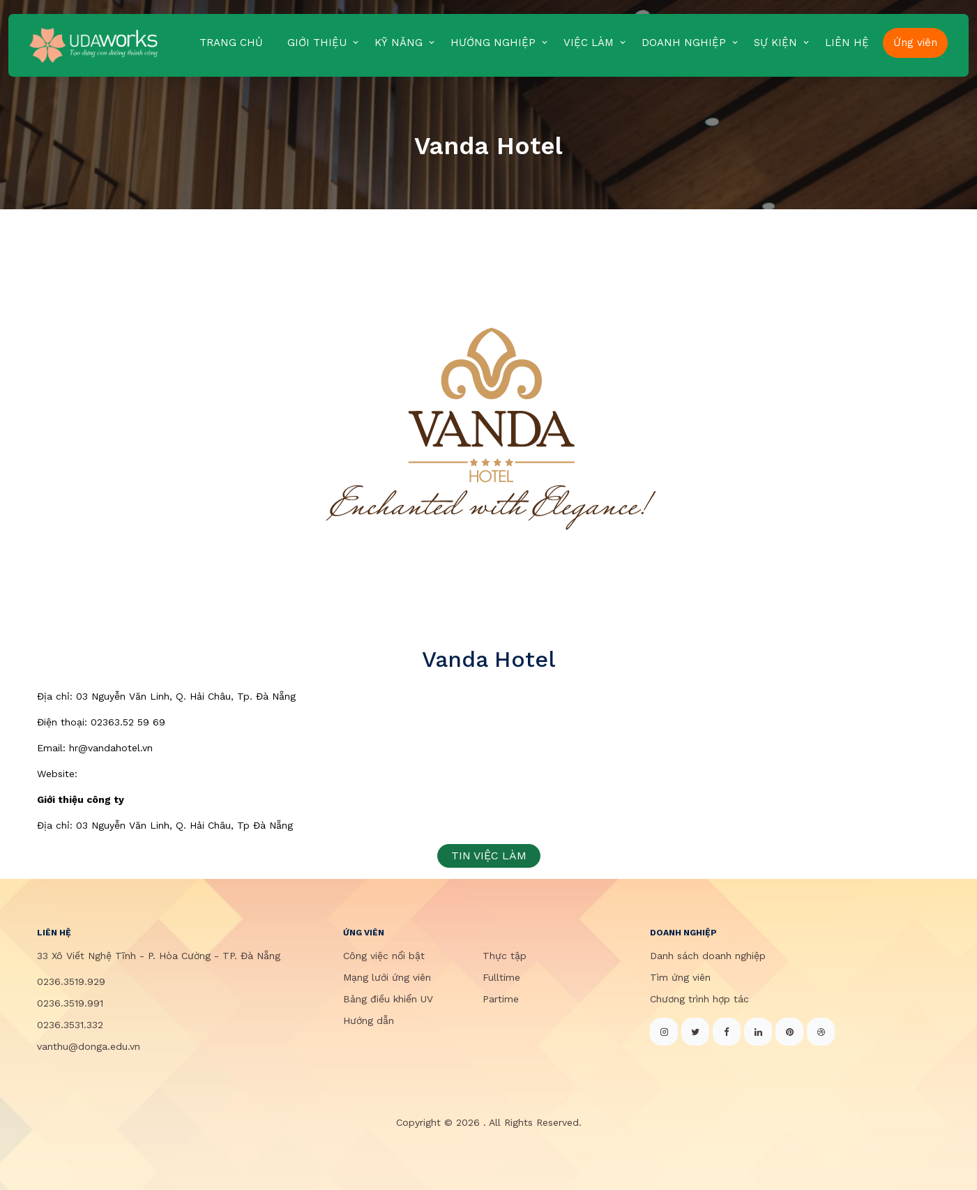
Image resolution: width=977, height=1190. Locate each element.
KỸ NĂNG (398, 42)
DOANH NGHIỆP (684, 42)
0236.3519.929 (71, 981)
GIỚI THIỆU (317, 42)
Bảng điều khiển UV (388, 998)
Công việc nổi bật (384, 955)
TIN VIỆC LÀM (489, 855)
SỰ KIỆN (775, 42)
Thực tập (505, 955)
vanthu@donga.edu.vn (88, 1046)
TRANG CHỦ (231, 42)
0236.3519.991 (70, 1003)
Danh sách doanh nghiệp (708, 955)
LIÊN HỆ (847, 42)
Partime (501, 998)
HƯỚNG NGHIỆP (493, 42)
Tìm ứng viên (680, 977)
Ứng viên (915, 42)
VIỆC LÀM (588, 42)
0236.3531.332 (70, 1024)
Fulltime (501, 977)
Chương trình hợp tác (699, 998)
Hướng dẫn (368, 1020)
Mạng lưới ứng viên (387, 977)
